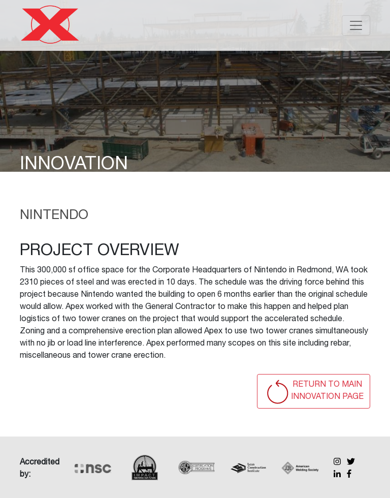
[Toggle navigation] (356, 25)
